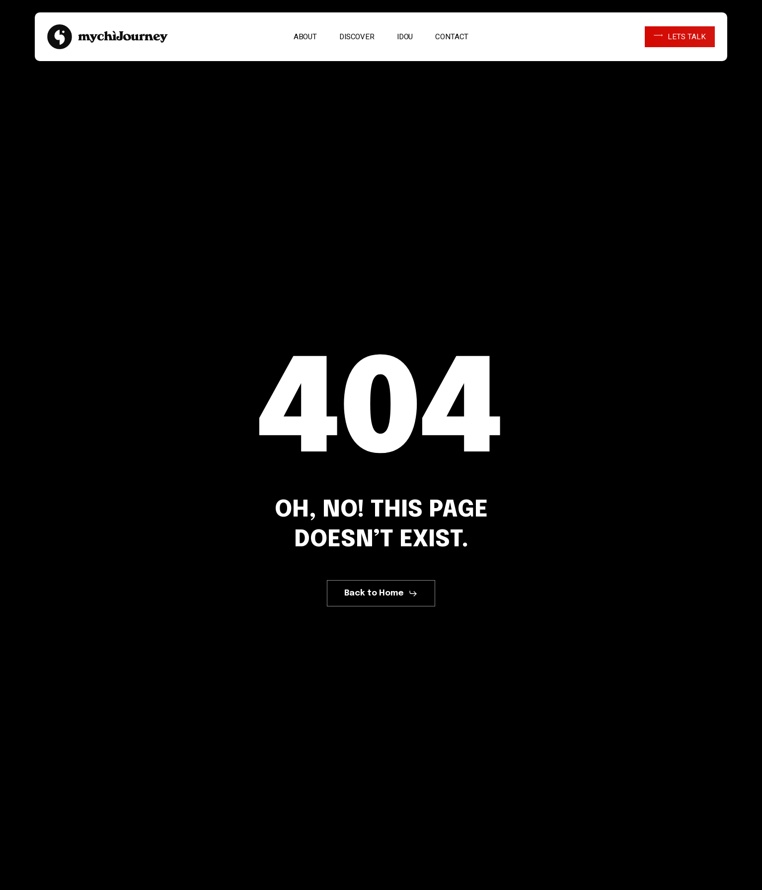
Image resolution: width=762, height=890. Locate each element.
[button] (381, 593)
